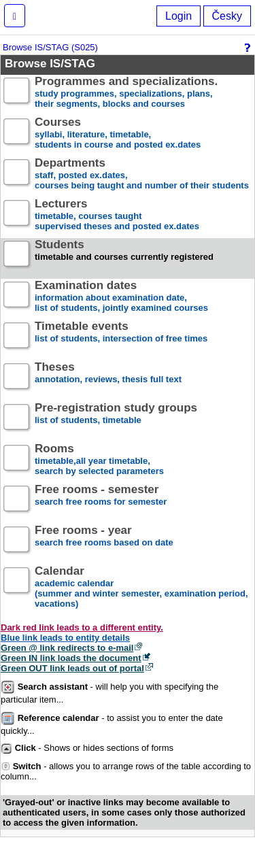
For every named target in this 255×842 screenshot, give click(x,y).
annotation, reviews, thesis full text (108, 378)
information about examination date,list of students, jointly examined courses (121, 297)
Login (178, 16)
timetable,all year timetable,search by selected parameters (99, 460)
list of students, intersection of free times (121, 338)
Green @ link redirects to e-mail (67, 648)
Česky (227, 16)
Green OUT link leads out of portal (72, 668)
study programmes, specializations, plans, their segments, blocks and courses (126, 93)
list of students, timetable (116, 419)
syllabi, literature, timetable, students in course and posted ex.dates (118, 134)
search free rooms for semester (101, 501)
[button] (14, 15)
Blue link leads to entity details (65, 638)
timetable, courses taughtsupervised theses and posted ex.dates (117, 215)
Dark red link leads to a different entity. (82, 627)
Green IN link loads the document (71, 658)
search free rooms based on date (104, 542)
